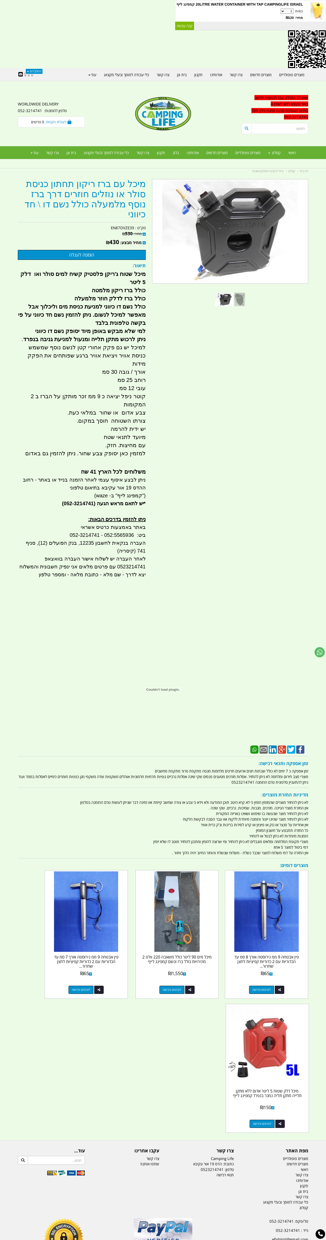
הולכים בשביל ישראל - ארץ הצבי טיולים (163, 1107)
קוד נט (156, 1236)
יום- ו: (263, 1139)
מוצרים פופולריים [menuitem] (248, 152)
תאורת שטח (124, 1210)
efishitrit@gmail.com (290, 1088)
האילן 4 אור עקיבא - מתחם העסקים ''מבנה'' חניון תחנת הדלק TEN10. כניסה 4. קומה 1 (266, 1101)
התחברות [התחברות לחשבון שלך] (34, 71)
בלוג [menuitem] (176, 152)
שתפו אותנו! (149, 1013)
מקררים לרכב (102, 1210)
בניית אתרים (145, 1236)
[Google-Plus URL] (29, 74)
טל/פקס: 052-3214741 (288, 1070)
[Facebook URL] (32, 74)
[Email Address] (20, 74)
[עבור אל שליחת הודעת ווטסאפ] (320, 652)
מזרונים (83, 1210)
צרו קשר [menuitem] (143, 152)
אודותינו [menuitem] (193, 152)
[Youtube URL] (25, 74)
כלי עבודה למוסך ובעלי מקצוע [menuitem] (106, 152)
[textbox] (262, 1135)
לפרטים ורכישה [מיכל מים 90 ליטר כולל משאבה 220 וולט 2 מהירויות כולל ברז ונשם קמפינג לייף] (195, 973)
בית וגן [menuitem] (71, 152)
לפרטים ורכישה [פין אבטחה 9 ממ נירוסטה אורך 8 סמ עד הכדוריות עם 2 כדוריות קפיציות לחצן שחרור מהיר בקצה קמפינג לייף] (270, 973)
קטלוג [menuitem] (274, 152)
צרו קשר (152, 1008)
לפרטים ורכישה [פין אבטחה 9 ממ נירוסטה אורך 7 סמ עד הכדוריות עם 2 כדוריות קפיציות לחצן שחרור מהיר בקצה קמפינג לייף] (121, 973)
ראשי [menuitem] (292, 152)
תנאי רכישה (225, 1024)
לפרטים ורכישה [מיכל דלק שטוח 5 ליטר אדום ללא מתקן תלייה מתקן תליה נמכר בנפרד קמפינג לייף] (46, 973)
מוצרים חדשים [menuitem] (217, 152)
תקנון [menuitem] (161, 152)
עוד (34, 152)
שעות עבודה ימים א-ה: (275, 1113)
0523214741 (212, 1019)
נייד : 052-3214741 (292, 1080)
